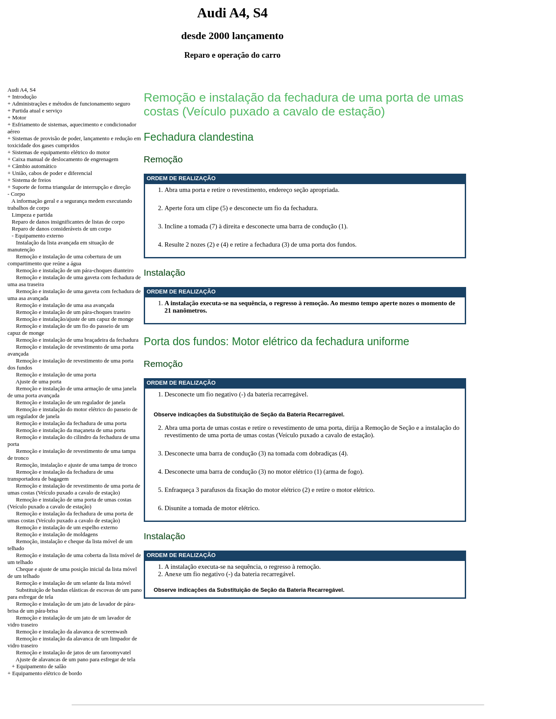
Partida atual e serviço (37, 110)
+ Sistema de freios (29, 180)
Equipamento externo (39, 235)
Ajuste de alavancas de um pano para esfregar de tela (75, 659)
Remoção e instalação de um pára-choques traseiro (73, 312)
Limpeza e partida (32, 214)
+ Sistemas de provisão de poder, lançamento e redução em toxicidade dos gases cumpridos (74, 141)
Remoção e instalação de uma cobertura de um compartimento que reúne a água (64, 260)
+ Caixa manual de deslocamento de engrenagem (62, 159)
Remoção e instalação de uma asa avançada (65, 305)
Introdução (24, 96)
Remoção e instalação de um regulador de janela (71, 402)
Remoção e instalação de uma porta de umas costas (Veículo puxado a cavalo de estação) (69, 503)
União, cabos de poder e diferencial (52, 173)
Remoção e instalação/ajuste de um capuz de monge (74, 319)
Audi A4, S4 (21, 89)
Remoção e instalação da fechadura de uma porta (71, 423)
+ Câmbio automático (31, 166)
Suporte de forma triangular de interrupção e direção (71, 187)
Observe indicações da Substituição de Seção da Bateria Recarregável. (249, 414)
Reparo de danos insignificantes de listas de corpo (68, 221)
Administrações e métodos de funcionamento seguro (71, 103)
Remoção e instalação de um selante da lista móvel (73, 583)
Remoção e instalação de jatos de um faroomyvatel (73, 652)
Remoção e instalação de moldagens (57, 534)
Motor (19, 117)
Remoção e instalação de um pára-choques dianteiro (75, 270)
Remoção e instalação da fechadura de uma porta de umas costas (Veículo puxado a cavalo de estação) (70, 517)
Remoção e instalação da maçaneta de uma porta (71, 430)
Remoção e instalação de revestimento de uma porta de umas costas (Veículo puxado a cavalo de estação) (73, 489)
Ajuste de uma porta (38, 381)
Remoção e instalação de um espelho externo (67, 527)
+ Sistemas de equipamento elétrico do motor (58, 152)
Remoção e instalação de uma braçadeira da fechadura (77, 339)
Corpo (18, 194)
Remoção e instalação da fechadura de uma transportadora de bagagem (60, 475)
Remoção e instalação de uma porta (56, 374)
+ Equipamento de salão (39, 666)
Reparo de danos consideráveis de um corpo (61, 228)
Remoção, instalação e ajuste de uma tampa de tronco (76, 465)
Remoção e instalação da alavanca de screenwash (71, 631)
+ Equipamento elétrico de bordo (44, 673)
